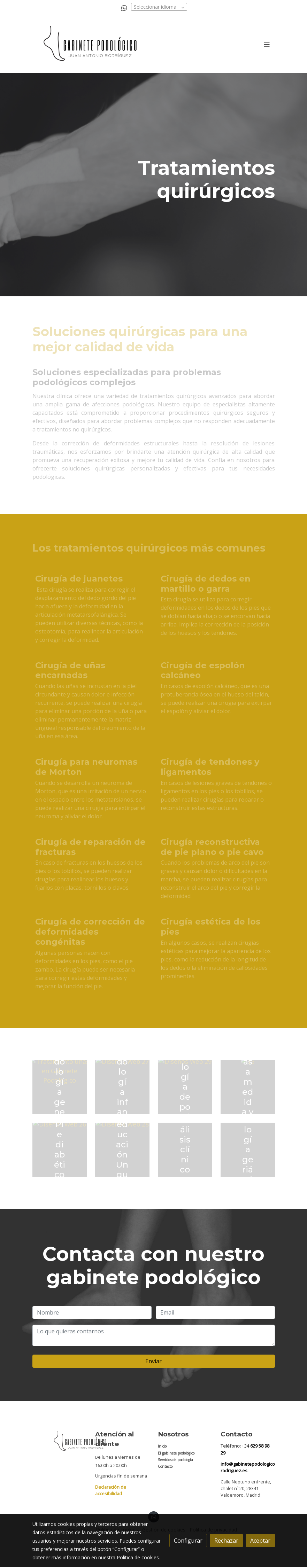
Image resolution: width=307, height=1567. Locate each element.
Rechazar (226, 1540)
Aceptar (260, 1540)
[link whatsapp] (124, 7)
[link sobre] (59, 1441)
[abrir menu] (267, 44)
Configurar (188, 1540)
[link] (91, 44)
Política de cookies (138, 1557)
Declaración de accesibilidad (110, 1490)
